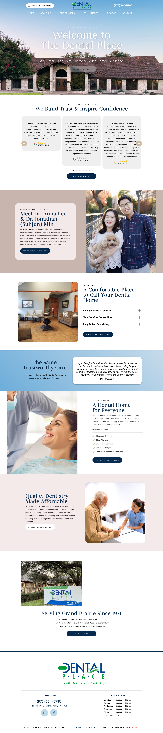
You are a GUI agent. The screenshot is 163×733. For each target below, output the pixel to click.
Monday (107, 700)
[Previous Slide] (24, 143)
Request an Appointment (40, 6)
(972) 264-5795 (123, 5)
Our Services (68, 13)
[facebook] (53, 712)
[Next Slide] (139, 143)
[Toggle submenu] (52, 13)
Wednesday (109, 706)
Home (31, 13)
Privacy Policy (91, 727)
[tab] (73, 170)
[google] (44, 712)
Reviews (111, 13)
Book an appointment (81, 69)
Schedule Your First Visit (98, 334)
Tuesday (107, 703)
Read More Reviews (81, 176)
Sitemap (77, 727)
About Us (47, 13)
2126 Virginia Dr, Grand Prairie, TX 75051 (49, 706)
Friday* (107, 712)
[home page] (82, 6)
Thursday (108, 709)
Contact (128, 13)
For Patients (92, 13)
